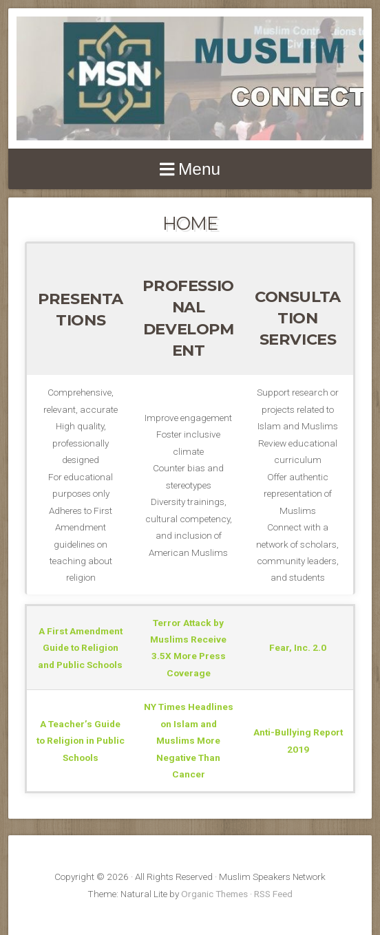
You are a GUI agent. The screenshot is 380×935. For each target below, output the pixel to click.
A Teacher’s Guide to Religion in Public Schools (80, 740)
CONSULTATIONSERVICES (298, 318)
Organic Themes (214, 893)
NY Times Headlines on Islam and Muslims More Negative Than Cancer (188, 740)
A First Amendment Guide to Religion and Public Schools (80, 647)
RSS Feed (273, 893)
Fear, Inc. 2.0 (297, 647)
